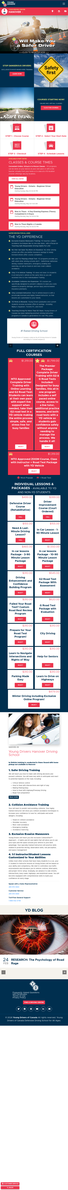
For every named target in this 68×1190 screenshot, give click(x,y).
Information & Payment (17, 147)
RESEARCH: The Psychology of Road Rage (37, 961)
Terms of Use (19, 996)
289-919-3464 (14, 887)
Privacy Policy (19, 998)
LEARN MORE (17, 74)
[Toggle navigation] (64, 4)
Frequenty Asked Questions (26, 993)
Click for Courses (51, 107)
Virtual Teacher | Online (17, 130)
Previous (11, 345)
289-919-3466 (14, 894)
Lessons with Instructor (51, 147)
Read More (14, 797)
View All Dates (18, 179)
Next (57, 345)
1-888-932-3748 (15, 901)
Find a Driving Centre (34, 1002)
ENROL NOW (51, 130)
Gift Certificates (20, 994)
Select (20, 446)
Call (20, 517)
